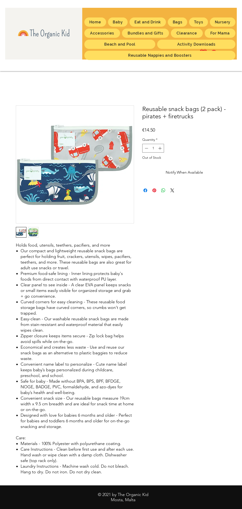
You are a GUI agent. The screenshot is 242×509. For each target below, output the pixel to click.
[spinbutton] (153, 148)
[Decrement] (146, 148)
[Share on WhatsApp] (163, 190)
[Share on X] (172, 190)
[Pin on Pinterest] (154, 190)
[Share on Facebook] (145, 190)
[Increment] (160, 148)
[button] (220, 33)
